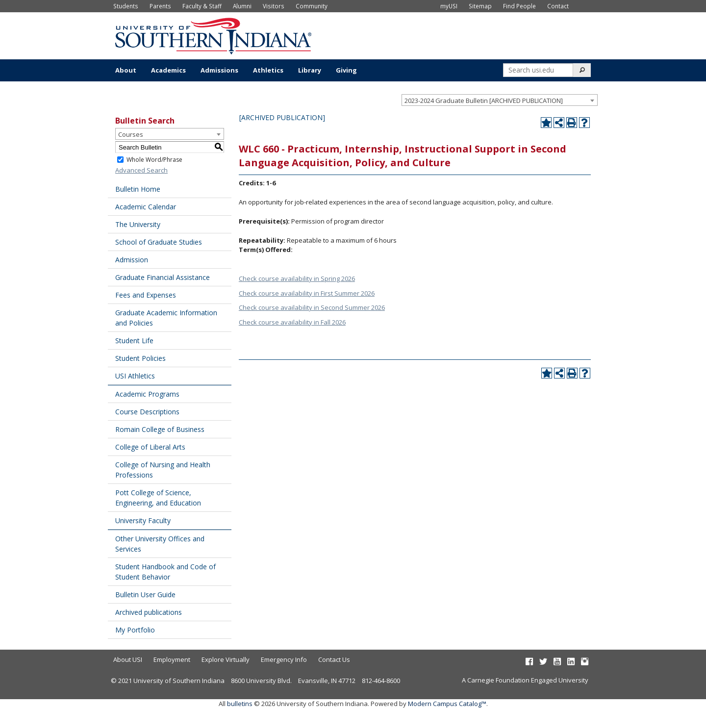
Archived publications (148, 612)
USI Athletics (135, 375)
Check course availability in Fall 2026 (292, 322)
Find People (519, 6)
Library (309, 70)
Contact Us (334, 659)
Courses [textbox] (130, 134)
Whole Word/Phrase (154, 159)
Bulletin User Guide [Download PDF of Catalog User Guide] (145, 594)
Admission (131, 259)
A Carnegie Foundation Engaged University (525, 680)
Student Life (134, 340)
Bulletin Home (137, 189)
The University (137, 224)
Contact (558, 6)
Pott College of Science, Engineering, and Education (158, 497)
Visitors (273, 6)
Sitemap (480, 6)
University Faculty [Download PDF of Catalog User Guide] (143, 520)
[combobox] (500, 100)
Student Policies (140, 358)
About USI (127, 659)
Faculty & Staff (202, 6)
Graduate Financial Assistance (162, 277)
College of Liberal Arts (150, 447)
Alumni (242, 6)
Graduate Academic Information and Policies (166, 318)
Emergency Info (284, 659)
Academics (168, 70)
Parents (160, 6)
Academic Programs (147, 394)
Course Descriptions (147, 411)
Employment (171, 659)
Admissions (219, 70)
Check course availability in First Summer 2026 (307, 293)
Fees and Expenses (145, 295)
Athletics (268, 70)
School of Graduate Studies (158, 242)
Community (312, 6)
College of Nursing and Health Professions (162, 470)
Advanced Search (141, 170)
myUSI (448, 6)
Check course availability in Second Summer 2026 (312, 307)
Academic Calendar (145, 206)
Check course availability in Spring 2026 (297, 278)
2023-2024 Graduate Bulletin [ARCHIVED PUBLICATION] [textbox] (483, 100)
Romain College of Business (159, 429)
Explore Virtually (226, 659)
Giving (346, 70)
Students (125, 6)
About (125, 70)
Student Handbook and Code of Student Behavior (165, 572)
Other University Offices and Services (159, 544)
